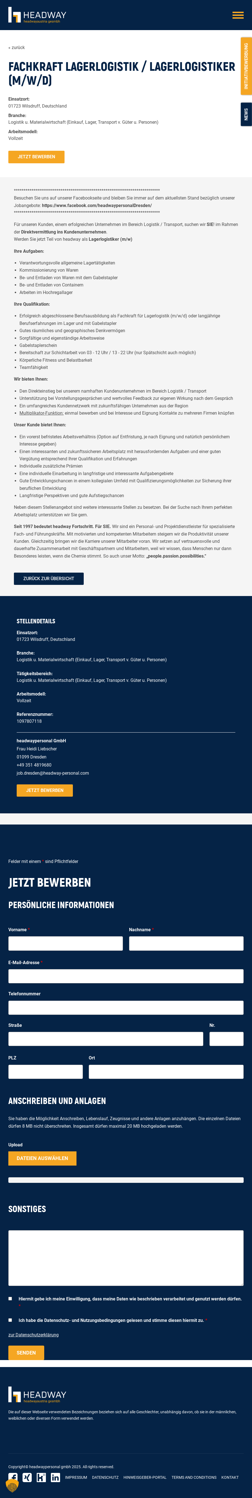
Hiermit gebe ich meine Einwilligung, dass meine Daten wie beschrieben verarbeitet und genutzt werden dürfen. (130, 1302)
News (246, 114)
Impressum (76, 1477)
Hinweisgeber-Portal (145, 1477)
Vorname (19, 929)
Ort (92, 1058)
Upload (15, 1144)
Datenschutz (105, 1477)
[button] (12, 1485)
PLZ (12, 1058)
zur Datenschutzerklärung (33, 1335)
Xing (27, 1477)
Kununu (41, 1477)
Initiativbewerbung (246, 66)
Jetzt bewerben (36, 156)
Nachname (141, 929)
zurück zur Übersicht (48, 578)
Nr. (212, 1025)
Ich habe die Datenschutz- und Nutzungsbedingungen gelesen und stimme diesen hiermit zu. (113, 1320)
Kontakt (230, 1477)
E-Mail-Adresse (25, 962)
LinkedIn (55, 1477)
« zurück (16, 47)
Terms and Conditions (194, 1477)
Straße (15, 1025)
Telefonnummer (24, 993)
